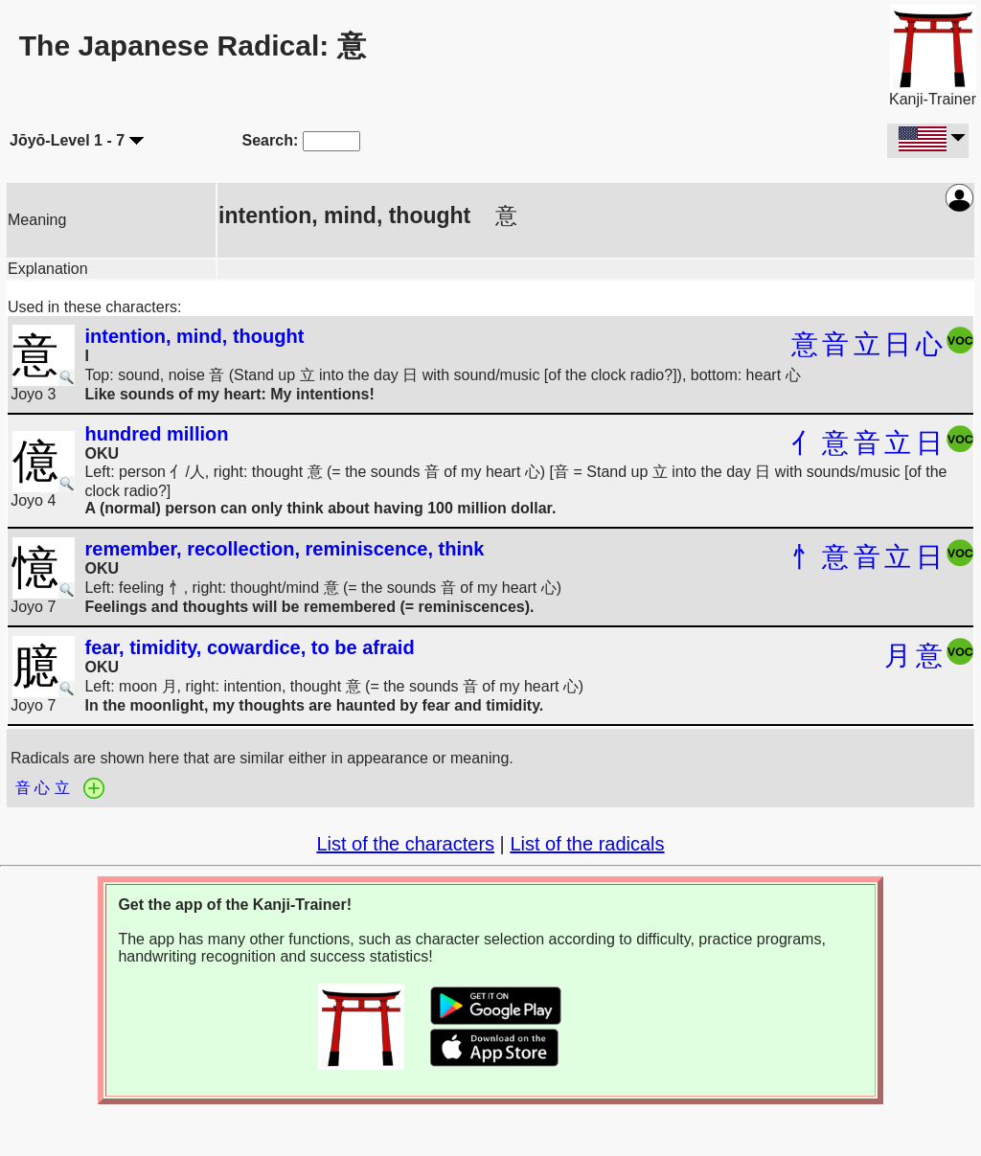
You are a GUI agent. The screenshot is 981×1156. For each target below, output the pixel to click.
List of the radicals (587, 843)
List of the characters (405, 843)
